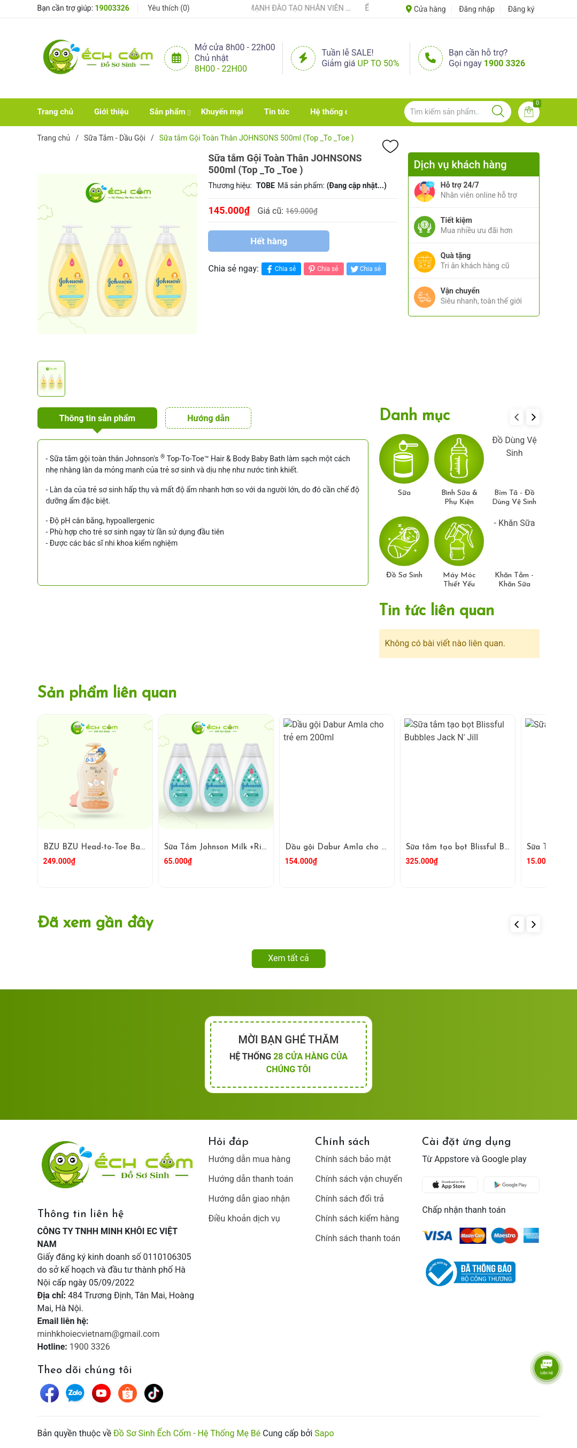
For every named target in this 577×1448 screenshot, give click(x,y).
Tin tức (276, 112)
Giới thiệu (111, 112)
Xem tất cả (288, 958)
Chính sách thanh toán (357, 1238)
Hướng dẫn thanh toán (250, 1179)
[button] (533, 417)
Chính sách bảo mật (353, 1159)
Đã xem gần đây (95, 923)
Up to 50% (378, 63)
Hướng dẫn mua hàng (249, 1159)
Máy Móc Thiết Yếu (459, 580)
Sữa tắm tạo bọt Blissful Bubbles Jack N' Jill (488, 847)
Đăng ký (521, 9)
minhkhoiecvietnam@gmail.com (98, 1334)
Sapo (324, 1433)
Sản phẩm (167, 112)
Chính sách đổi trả (349, 1199)
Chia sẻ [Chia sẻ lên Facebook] (280, 269)
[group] (117, 253)
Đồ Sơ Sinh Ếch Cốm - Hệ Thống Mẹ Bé (186, 1433)
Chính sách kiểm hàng (357, 1218)
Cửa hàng (425, 9)
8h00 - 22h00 (221, 69)
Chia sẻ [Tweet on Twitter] (365, 269)
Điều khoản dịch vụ (244, 1218)
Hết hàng (268, 241)
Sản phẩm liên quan (106, 693)
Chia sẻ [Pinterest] (322, 269)
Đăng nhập (477, 9)
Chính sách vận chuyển (358, 1179)
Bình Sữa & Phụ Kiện (459, 497)
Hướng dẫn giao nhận (249, 1199)
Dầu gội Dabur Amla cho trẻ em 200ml (359, 847)
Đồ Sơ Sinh (404, 575)
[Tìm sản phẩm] (457, 111)
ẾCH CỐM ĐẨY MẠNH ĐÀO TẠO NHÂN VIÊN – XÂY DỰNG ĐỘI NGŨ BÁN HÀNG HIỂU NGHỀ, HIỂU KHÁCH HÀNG (293, 8)
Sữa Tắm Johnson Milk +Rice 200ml (230, 847)
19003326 (112, 8)
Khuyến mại (222, 112)
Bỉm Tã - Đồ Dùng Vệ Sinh (514, 497)
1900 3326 (504, 63)
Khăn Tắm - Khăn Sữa (514, 580)
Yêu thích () (168, 8)
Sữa (404, 493)
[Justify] (498, 111)
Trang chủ (55, 112)
